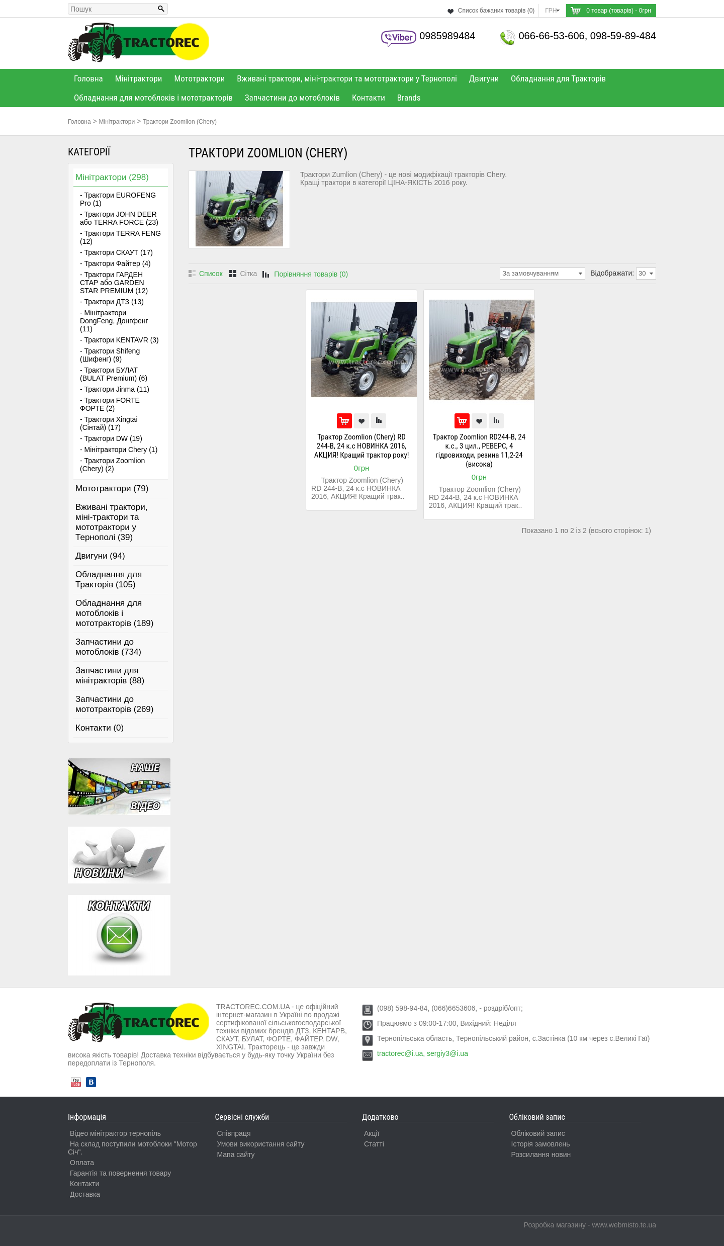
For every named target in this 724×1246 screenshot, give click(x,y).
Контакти (368, 98)
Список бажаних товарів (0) (496, 10)
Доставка (85, 1194)
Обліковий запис (538, 1133)
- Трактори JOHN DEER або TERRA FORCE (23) (119, 218)
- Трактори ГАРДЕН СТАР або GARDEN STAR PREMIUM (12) (114, 283)
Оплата (82, 1163)
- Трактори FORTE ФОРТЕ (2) (110, 404)
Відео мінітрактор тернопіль (115, 1133)
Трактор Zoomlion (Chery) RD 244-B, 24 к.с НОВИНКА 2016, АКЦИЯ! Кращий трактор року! (361, 446)
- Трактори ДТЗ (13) (112, 302)
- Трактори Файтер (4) (115, 263)
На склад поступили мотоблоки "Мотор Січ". (132, 1148)
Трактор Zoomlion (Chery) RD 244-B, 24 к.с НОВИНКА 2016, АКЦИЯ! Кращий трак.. (357, 488)
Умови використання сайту (261, 1144)
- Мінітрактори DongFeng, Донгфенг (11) (114, 321)
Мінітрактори (138, 78)
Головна (88, 78)
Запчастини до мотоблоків (292, 98)
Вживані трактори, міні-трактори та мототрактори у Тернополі (347, 78)
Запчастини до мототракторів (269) (114, 704)
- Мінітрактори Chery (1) (118, 450)
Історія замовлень (540, 1144)
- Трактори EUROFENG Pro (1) (118, 199)
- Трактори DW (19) (111, 438)
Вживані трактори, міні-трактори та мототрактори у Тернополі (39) (111, 522)
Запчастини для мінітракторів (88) (109, 675)
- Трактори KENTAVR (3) (119, 340)
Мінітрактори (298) (112, 177)
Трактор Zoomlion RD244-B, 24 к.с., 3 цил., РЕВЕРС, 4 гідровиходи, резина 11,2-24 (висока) (479, 450)
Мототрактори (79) (111, 488)
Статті (374, 1144)
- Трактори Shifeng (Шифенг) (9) (110, 355)
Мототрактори (199, 78)
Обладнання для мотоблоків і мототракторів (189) (114, 613)
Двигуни (484, 78)
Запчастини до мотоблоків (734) (108, 647)
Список (211, 274)
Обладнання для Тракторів (558, 78)
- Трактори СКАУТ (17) (116, 252)
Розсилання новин (541, 1154)
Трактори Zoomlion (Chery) (180, 121)
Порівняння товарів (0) (311, 274)
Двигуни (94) (100, 556)
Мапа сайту (236, 1154)
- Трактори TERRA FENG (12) (120, 237)
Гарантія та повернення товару (120, 1173)
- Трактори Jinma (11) (114, 389)
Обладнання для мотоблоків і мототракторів (153, 98)
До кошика (344, 420)
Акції (371, 1133)
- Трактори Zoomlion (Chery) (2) (112, 465)
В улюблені (361, 420)
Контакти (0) (99, 728)
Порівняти (378, 420)
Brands (409, 98)
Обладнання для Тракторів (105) (108, 579)
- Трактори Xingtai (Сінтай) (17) (109, 423)
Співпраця (234, 1133)
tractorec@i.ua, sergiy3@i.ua (422, 1053)
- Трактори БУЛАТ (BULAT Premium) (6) (113, 374)
